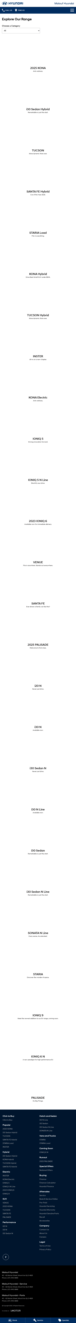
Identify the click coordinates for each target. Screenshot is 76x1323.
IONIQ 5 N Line (9, 1186)
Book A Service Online (48, 1199)
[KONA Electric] (38, 383)
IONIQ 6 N (43, 1152)
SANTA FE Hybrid (10, 1139)
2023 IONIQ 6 (8, 1190)
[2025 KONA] (38, 54)
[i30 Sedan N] (38, 754)
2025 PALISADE (46, 1161)
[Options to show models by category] (21, 30)
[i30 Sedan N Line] (38, 877)
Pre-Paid (43, 1202)
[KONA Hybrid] (38, 260)
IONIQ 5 (6, 1183)
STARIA (42, 1139)
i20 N (5, 1226)
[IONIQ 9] (38, 1001)
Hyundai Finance (46, 1186)
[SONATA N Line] (38, 919)
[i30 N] (38, 713)
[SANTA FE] (38, 589)
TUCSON (6, 1136)
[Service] (38, 1320)
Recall (42, 1217)
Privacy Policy (45, 1249)
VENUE (6, 1203)
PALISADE (7, 1217)
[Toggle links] (11, 1310)
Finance (42, 1179)
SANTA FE (7, 1213)
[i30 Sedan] (38, 836)
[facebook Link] (6, 1257)
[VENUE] (38, 548)
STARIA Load (8, 1143)
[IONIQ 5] (38, 424)
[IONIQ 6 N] (38, 1042)
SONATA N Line (45, 1130)
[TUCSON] (38, 136)
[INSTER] (38, 342)
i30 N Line (43, 1120)
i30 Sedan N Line (46, 1127)
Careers (42, 1237)
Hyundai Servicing (47, 1206)
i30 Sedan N (8, 1233)
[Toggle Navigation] (72, 10)
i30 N (5, 1230)
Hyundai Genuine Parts (49, 1213)
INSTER (6, 1147)
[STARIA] (38, 960)
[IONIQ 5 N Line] (38, 466)
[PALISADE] (38, 1083)
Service (42, 1195)
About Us (43, 1233)
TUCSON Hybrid (9, 1163)
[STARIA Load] (38, 218)
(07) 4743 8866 (12, 1278)
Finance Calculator (47, 1183)
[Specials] (63, 1320)
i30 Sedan (43, 1123)
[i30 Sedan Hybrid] (38, 95)
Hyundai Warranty (47, 1210)
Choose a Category (21, 29)
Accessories (44, 1220)
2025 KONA (7, 1129)
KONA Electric (8, 1179)
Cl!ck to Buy (7, 1120)
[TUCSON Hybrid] (38, 301)
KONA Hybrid (8, 1159)
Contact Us (44, 1229)
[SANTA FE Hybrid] (38, 177)
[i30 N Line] (38, 795)
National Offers (46, 1170)
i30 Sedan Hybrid (10, 1132)
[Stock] (12, 1320)
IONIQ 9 (6, 1194)
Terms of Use (44, 1246)
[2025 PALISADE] (38, 630)
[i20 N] (38, 671)
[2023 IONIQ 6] (38, 507)
